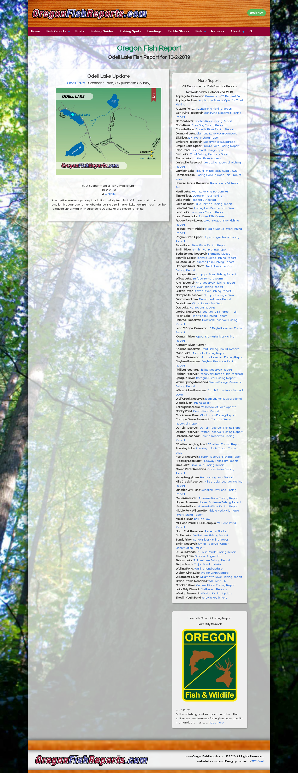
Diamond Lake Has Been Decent (218, 133)
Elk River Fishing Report (204, 137)
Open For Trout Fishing (207, 195)
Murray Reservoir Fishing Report (222, 357)
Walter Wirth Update (215, 572)
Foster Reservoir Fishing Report (220, 456)
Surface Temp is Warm (207, 278)
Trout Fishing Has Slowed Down (216, 170)
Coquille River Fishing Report (215, 129)
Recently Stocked (204, 199)
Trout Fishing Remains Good (209, 154)
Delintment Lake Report (215, 299)
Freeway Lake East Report (220, 461)
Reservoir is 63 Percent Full (218, 311)
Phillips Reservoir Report (215, 369)
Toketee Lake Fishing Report (214, 262)
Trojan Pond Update (207, 564)
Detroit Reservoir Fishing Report (221, 427)
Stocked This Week (211, 216)
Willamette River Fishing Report (220, 577)
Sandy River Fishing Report (211, 539)
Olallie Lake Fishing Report (210, 535)
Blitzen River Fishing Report (212, 291)
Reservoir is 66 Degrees (219, 141)
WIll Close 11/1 (218, 581)
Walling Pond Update (208, 568)
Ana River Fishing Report (206, 286)
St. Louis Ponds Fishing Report (216, 552)
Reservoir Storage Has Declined (221, 374)
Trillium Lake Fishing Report (211, 560)
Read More (216, 722)
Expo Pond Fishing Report (208, 150)
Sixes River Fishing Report (209, 245)
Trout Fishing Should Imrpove (220, 349)
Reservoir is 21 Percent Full (223, 96)
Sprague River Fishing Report (216, 378)
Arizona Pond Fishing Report (213, 108)
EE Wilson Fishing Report (224, 444)
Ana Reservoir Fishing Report (215, 282)
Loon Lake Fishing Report (207, 212)
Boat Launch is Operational (223, 398)
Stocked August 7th (208, 556)
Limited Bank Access (206, 158)
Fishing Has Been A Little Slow (214, 208)
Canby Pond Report (206, 411)
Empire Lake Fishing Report (221, 146)
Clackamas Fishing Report (218, 415)
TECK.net (257, 761)
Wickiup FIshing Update (216, 593)
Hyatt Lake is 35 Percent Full (210, 191)
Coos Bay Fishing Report (207, 125)
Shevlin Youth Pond (214, 597)
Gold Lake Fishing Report (207, 465)
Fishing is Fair (201, 403)
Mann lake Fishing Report (209, 353)
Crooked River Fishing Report (216, 585)
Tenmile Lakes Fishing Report (216, 257)
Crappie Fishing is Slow (219, 295)
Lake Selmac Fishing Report (213, 204)
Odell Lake (76, 83)
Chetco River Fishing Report (213, 121)
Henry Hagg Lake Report (216, 477)
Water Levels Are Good (207, 303)
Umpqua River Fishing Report (216, 274)
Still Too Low (202, 519)
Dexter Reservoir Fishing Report (221, 432)
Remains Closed (219, 253)
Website (110, 194)
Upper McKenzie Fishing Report (220, 502)
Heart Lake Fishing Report (209, 316)
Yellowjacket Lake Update (218, 407)
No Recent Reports (202, 307)
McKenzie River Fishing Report (218, 498)
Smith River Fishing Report (210, 249)
